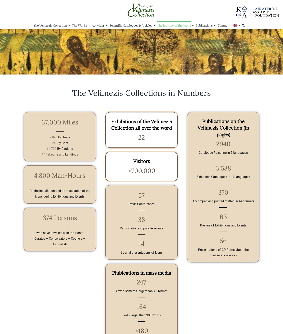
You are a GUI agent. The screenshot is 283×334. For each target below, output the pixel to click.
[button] (243, 25)
